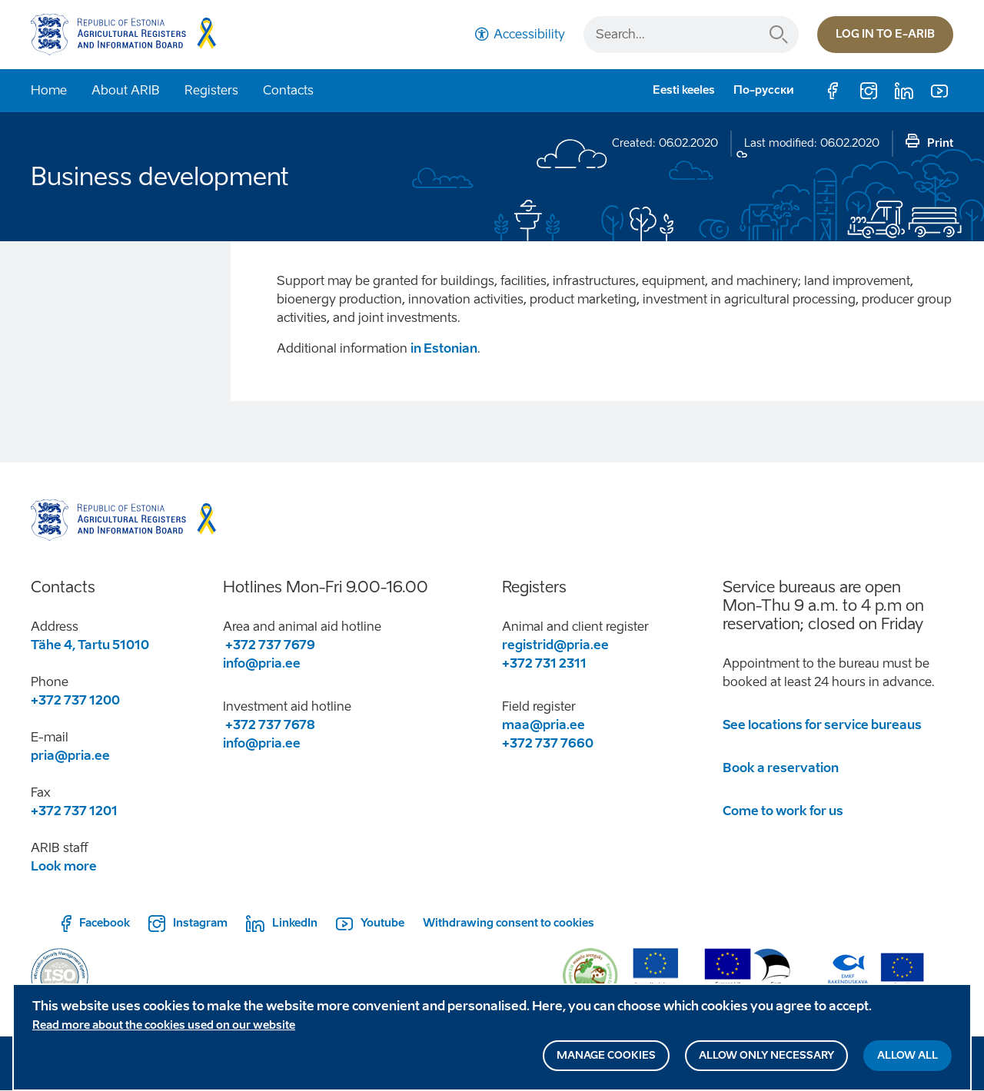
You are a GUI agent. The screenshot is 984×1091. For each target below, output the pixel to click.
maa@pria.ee (543, 725)
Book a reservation (781, 768)
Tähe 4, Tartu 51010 (90, 645)
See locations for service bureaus (822, 725)
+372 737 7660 (549, 743)
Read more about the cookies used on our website (163, 1029)
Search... (779, 34)
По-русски (763, 90)
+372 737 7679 (269, 645)
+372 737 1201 (74, 811)
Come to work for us (783, 811)
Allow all (907, 1059)
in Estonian (444, 348)
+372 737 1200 (75, 700)
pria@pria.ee (70, 755)
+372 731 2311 (544, 663)
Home (49, 90)
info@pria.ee (262, 663)
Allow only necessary (766, 1059)
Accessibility (529, 34)
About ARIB (125, 90)
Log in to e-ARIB (885, 34)
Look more (64, 866)
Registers (211, 90)
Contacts (288, 90)
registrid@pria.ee (555, 645)
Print (940, 143)
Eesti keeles (684, 90)
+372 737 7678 (269, 725)
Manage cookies (606, 1059)
